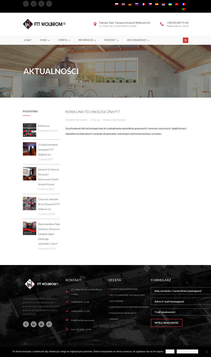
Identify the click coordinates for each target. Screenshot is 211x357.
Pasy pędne (116, 301)
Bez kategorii (119, 119)
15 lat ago (95, 119)
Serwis (114, 319)
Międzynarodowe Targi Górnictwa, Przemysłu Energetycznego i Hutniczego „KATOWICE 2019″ (49, 234)
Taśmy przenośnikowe (124, 289)
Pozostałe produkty (123, 313)
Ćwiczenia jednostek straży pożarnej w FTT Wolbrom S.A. (49, 204)
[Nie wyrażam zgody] (206, 352)
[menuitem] (116, 4)
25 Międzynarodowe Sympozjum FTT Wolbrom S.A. (48, 149)
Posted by (76, 119)
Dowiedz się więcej (187, 351)
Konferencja (43, 125)
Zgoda (170, 351)
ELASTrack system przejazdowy (130, 307)
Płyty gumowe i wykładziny (127, 295)
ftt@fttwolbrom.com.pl (82, 320)
